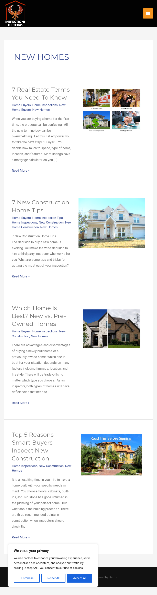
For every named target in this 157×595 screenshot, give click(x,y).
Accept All (79, 578)
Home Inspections (46, 105)
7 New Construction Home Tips (42, 210)
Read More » (21, 170)
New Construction (52, 230)
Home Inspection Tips (48, 225)
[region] (53, 565)
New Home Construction (29, 235)
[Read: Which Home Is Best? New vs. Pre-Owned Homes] (111, 336)
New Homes (41, 110)
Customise (27, 578)
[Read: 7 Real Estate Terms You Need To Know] (111, 110)
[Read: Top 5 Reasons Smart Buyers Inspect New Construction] (111, 463)
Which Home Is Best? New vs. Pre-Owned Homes (40, 323)
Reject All (54, 578)
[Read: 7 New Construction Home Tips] (111, 223)
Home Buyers (21, 105)
